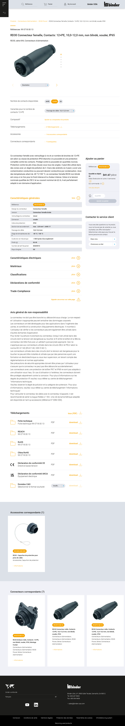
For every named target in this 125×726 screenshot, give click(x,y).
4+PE (47, 101)
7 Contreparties (51, 142)
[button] (4, 4)
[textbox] (34, 85)
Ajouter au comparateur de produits (57, 120)
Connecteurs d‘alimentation (27, 21)
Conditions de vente (30, 718)
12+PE (54, 101)
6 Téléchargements (54, 127)
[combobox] (34, 85)
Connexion (16, 718)
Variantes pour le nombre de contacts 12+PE (22, 110)
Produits (13, 21)
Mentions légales (47, 718)
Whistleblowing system (104, 718)
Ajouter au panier (103, 201)
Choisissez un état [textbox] (97, 244)
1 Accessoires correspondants (56, 134)
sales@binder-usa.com (77, 704)
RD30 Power (43, 21)
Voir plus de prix (94, 188)
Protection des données (64, 718)
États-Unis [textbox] (94, 239)
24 (61, 101)
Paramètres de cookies (84, 718)
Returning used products (63, 723)
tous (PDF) (73, 413)
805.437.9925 (74, 696)
